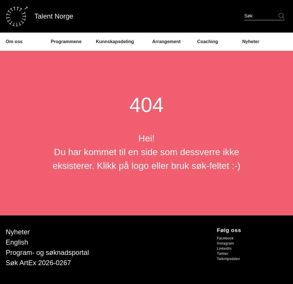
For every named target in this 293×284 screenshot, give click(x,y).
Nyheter (18, 232)
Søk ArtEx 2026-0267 (38, 263)
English (17, 242)
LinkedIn (224, 249)
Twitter (223, 254)
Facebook (225, 238)
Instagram (225, 243)
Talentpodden (228, 259)
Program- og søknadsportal (47, 252)
